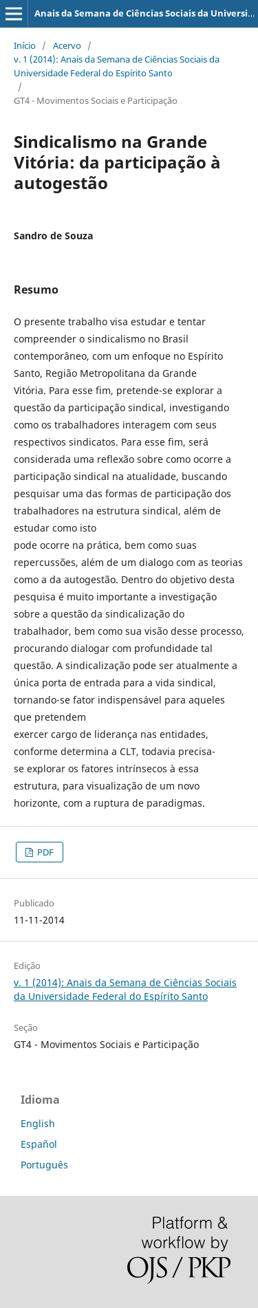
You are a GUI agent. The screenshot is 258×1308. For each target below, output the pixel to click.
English (38, 1123)
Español (39, 1144)
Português (44, 1164)
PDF (44, 852)
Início (25, 45)
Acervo (67, 45)
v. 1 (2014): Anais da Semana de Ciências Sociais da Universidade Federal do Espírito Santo (116, 66)
